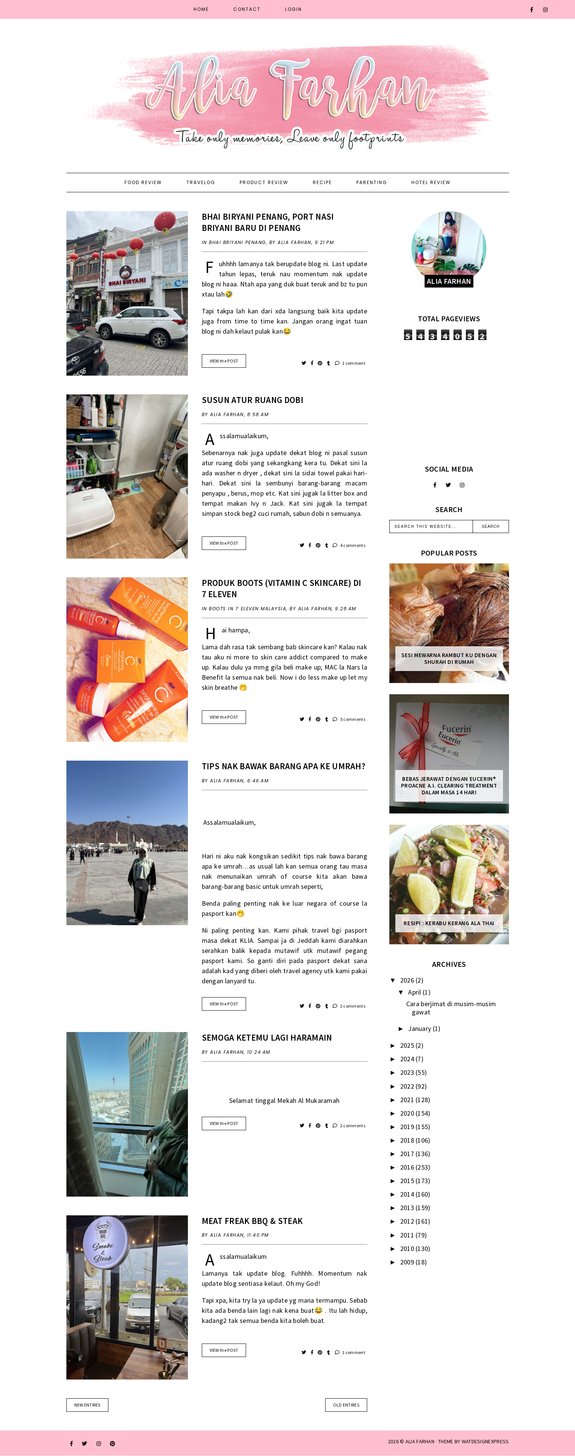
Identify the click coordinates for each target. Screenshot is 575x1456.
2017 (408, 1153)
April (415, 992)
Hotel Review (431, 182)
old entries (346, 1405)
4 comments (349, 545)
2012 (408, 1221)
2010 (408, 1248)
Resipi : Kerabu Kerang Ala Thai (449, 923)
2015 (408, 1180)
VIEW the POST (224, 361)
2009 (408, 1262)
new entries (87, 1405)
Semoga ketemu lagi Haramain (267, 1037)
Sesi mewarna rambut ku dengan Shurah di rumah (449, 658)
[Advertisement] (449, 402)
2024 (408, 1059)
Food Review (143, 182)
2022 (408, 1086)
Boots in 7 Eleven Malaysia (247, 608)
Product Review (264, 182)
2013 (408, 1207)
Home (201, 9)
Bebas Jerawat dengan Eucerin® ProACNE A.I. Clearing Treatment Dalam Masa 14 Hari (449, 786)
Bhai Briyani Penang (237, 242)
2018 (408, 1140)
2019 (408, 1126)
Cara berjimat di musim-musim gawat (451, 1007)
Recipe (322, 182)
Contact (247, 9)
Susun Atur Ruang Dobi (252, 399)
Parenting (371, 182)
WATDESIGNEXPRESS (485, 1441)
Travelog (200, 182)
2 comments (349, 1006)
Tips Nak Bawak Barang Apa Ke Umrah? (284, 766)
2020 (408, 1113)
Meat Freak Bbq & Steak (252, 1220)
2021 (408, 1099)
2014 (408, 1194)
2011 (408, 1235)
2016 (408, 1167)
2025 (408, 1045)
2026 (408, 980)
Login (293, 9)
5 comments (349, 719)
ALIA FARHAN (419, 1441)
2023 (408, 1072)
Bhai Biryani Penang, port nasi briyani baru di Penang (268, 222)
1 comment (350, 363)
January (420, 1028)
